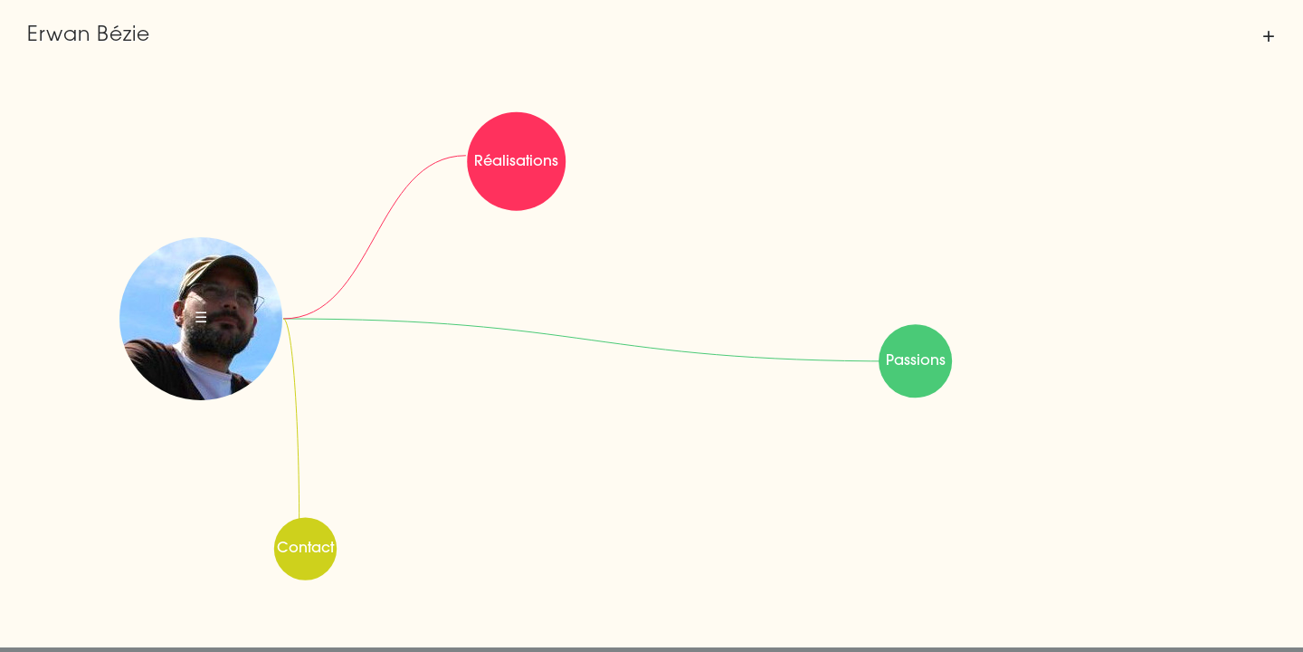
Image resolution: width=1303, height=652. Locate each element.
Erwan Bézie (88, 36)
